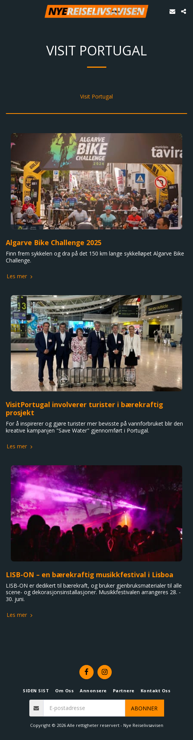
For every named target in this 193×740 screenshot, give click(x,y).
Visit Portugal (96, 96)
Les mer (20, 276)
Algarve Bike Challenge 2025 (54, 242)
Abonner (144, 708)
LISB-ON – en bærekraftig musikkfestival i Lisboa (89, 574)
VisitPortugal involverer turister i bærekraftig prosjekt (84, 409)
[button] (8, 11)
